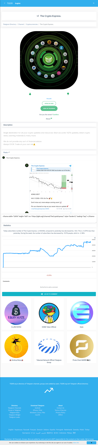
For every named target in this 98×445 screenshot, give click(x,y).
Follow (49, 98)
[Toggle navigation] (94, 3)
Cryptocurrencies (32, 24)
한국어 (56, 433)
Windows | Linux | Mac (37, 413)
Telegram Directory (9, 24)
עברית (33, 433)
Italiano (46, 430)
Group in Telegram (14, 410)
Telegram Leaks (14, 417)
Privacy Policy (60, 413)
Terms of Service (60, 410)
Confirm (56, 115)
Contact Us (60, 408)
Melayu (69, 433)
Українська (18, 430)
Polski (82, 430)
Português (59, 430)
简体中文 (50, 433)
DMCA (60, 415)
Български (26, 433)
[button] (95, 238)
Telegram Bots (14, 413)
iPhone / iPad (37, 410)
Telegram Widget (14, 415)
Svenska (76, 430)
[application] (49, 253)
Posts (5, 152)
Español (52, 430)
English (11, 430)
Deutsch (40, 430)
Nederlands (68, 430)
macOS (37, 415)
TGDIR (10, 3)
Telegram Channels (14, 408)
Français (33, 430)
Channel (21, 24)
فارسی (43, 433)
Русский (26, 430)
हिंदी (74, 433)
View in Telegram (49, 108)
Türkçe (87, 430)
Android (37, 408)
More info (76, 442)
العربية (38, 433)
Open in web (49, 103)
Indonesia (62, 433)
